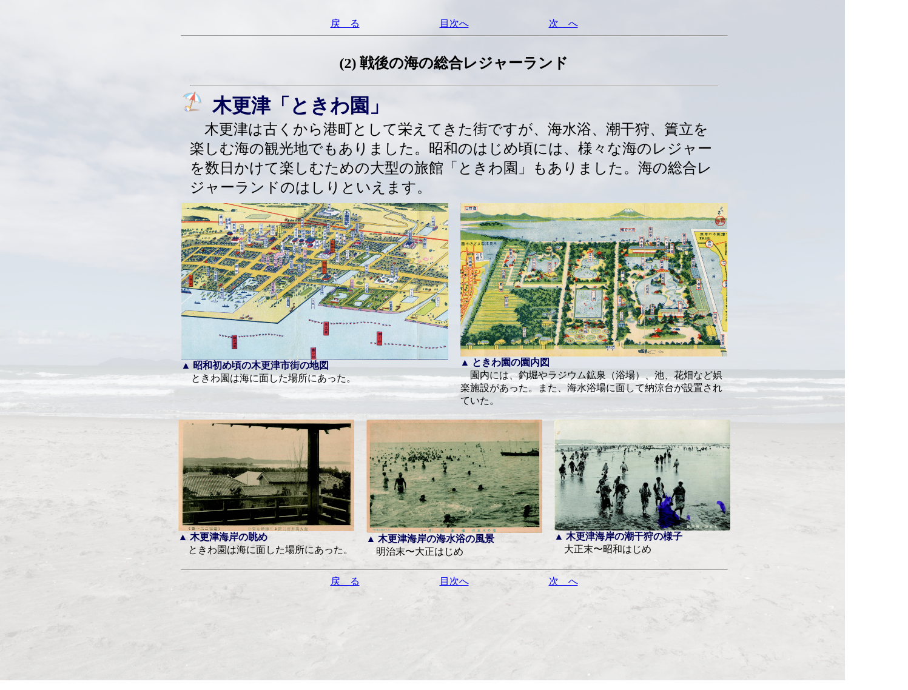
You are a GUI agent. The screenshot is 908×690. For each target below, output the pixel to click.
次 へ (563, 23)
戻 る (345, 23)
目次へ (454, 23)
